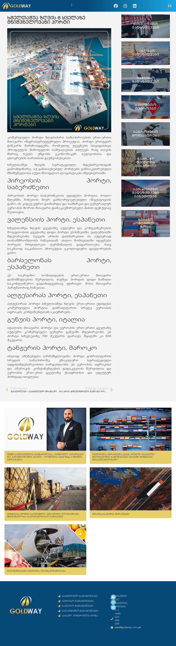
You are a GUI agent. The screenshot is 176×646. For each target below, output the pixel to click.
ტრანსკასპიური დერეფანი (110, 514)
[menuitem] (169, 6)
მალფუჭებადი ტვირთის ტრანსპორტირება (36, 571)
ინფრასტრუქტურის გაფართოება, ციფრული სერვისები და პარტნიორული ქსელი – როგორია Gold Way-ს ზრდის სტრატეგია (45, 457)
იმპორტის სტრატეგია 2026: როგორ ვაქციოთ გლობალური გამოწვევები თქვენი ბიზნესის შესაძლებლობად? (123, 457)
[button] (71, 5)
